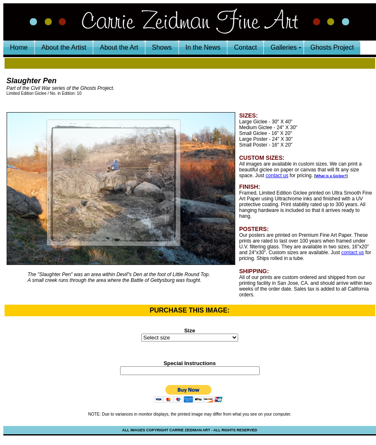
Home (19, 47)
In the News (203, 47)
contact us (277, 175)
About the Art (119, 47)
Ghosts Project (332, 47)
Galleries (283, 47)
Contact (245, 47)
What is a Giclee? (331, 176)
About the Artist (64, 47)
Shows (162, 47)
